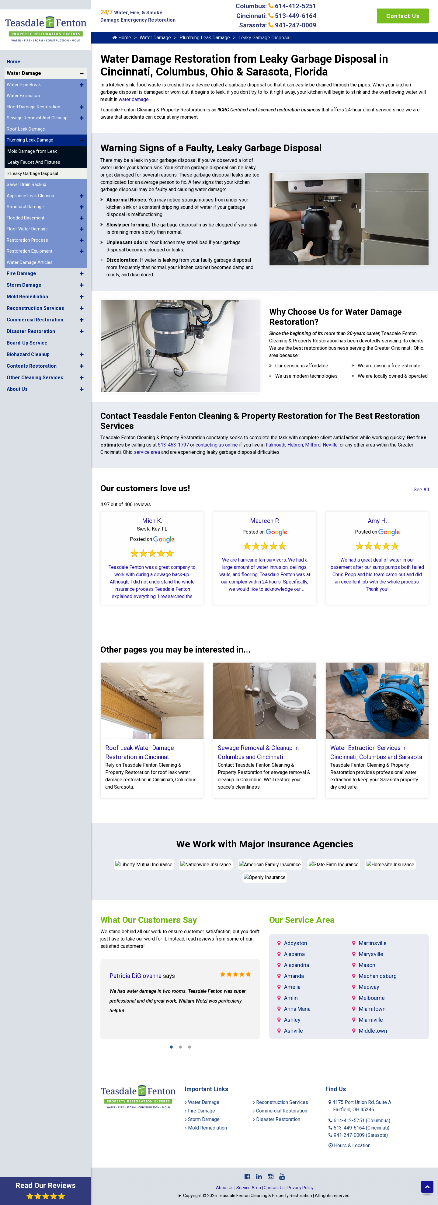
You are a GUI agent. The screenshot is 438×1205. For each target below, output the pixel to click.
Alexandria (296, 964)
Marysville (371, 953)
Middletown (373, 1030)
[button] (82, 59)
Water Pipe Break (24, 70)
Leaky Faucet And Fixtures (34, 148)
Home (13, 48)
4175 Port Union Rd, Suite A (359, 1105)
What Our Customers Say (148, 919)
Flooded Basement (25, 204)
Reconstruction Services (35, 294)
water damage (134, 99)
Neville (330, 445)
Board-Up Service (27, 329)
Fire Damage (21, 259)
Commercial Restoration (35, 306)
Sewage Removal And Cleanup (37, 104)
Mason (367, 964)
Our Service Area (302, 919)
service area (147, 452)
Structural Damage (25, 192)
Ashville (293, 1030)
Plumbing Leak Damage (30, 126)
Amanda (294, 975)
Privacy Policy (300, 1187)
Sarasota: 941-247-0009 (277, 25)
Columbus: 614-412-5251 (276, 6)
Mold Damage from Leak (32, 137)
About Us (17, 375)
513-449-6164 (358, 1127)
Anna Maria (297, 1008)
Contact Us (402, 15)
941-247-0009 (358, 1134)
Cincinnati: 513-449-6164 (276, 15)
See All (421, 489)
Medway (369, 986)
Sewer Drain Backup (26, 170)
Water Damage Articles (30, 248)
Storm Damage (24, 271)
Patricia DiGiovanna (135, 975)
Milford (313, 445)
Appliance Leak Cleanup (30, 181)
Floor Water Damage (27, 215)
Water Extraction (23, 81)
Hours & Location (349, 1145)
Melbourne (372, 997)
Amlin (291, 997)
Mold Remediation (27, 282)
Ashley (292, 1019)
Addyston (295, 942)
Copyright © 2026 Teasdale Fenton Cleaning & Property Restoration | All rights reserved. (266, 1195)
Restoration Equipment (29, 237)
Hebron (295, 445)
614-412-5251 (359, 1120)
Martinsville (373, 942)
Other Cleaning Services (35, 363)
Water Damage (24, 59)
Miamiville (371, 1019)
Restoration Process (27, 226)
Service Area (248, 1187)
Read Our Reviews (46, 1190)
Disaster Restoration (31, 317)
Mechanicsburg (378, 975)
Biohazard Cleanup (28, 340)
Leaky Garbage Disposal (33, 159)
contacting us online (217, 445)
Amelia (292, 986)
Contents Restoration (32, 352)
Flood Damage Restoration (33, 93)
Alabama (294, 953)
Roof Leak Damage (26, 115)
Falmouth (275, 445)
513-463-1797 (173, 445)
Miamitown (372, 1008)
